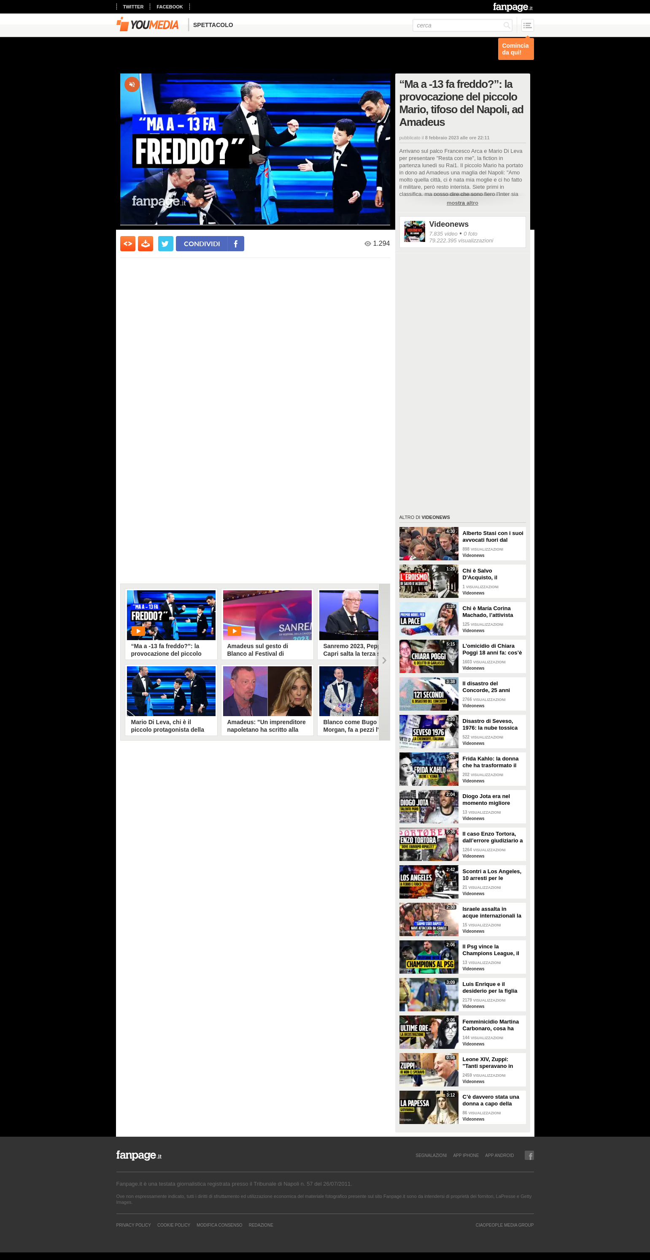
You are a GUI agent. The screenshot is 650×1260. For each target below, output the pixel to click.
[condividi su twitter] (165, 243)
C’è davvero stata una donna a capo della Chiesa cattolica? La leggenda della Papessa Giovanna (491, 1100)
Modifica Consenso (219, 1225)
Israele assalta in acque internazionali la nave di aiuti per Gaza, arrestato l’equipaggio (492, 912)
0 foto (470, 234)
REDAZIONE (261, 1225)
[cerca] (462, 25)
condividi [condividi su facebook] (202, 243)
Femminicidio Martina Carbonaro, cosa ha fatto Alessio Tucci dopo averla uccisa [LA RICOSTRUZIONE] (493, 1025)
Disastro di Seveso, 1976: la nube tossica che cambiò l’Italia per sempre (491, 724)
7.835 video (443, 234)
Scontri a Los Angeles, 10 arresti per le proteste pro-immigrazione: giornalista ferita (492, 875)
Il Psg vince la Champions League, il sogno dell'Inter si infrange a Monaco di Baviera (491, 950)
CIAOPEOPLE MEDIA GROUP (505, 1225)
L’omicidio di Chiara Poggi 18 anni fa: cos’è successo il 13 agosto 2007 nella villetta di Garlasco (492, 649)
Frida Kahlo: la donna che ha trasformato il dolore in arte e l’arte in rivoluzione (493, 762)
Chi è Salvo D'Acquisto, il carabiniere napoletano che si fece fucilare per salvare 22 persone (493, 574)
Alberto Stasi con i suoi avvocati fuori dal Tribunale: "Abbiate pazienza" (493, 536)
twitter (133, 6)
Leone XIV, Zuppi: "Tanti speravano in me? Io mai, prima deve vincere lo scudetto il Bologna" (493, 1063)
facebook (169, 6)
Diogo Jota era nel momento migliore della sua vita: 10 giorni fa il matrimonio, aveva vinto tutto (493, 800)
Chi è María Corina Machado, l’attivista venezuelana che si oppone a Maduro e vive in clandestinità (489, 612)
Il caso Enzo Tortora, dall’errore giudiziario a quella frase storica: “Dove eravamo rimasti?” (493, 837)
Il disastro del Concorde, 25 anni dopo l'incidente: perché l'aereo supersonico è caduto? (493, 687)
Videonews (449, 224)
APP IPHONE (466, 1155)
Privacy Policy (133, 1225)
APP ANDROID (499, 1155)
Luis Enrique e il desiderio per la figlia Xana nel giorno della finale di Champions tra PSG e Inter (493, 987)
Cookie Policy (173, 1225)
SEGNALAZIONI (431, 1155)
